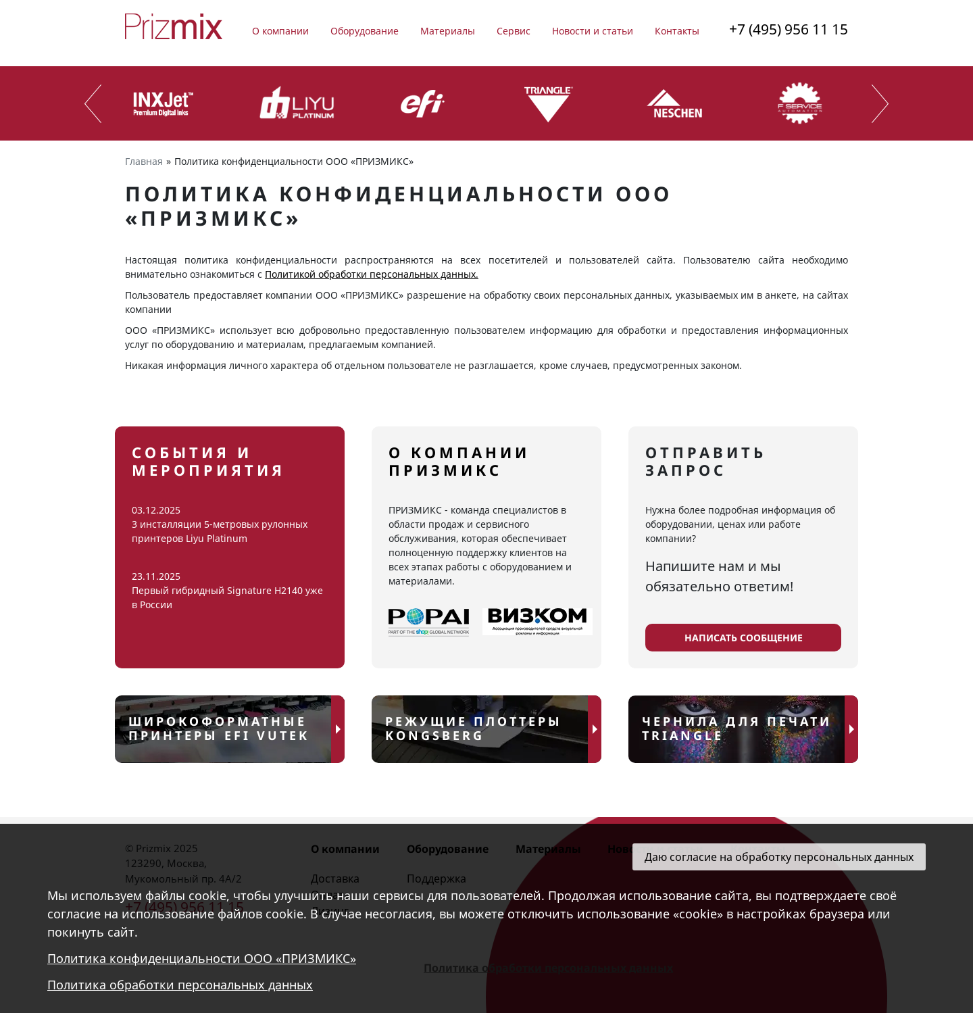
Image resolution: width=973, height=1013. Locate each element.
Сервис (513, 30)
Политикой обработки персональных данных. (371, 274)
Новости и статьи (592, 30)
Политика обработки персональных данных (180, 985)
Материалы (447, 30)
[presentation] (92, 103)
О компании (280, 30)
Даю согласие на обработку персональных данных (779, 856)
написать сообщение (743, 637)
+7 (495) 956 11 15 (788, 29)
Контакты (677, 30)
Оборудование (364, 30)
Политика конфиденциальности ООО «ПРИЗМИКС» (201, 958)
